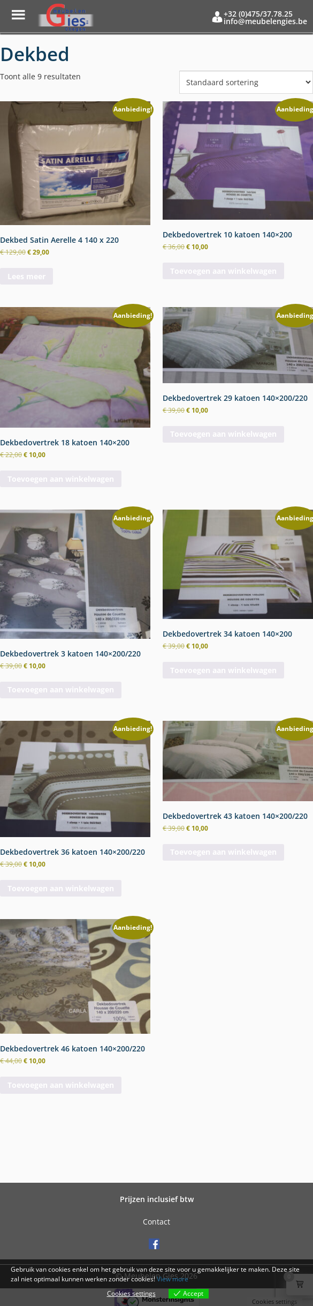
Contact (156, 1222)
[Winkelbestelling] (246, 82)
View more (172, 1278)
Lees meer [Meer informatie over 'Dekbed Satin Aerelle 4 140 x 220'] (26, 276)
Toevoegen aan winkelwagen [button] (223, 271)
